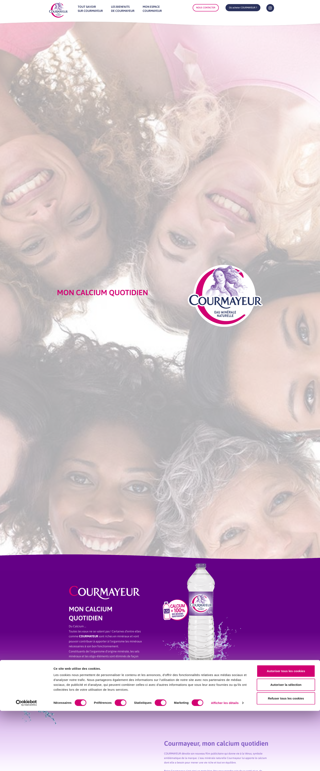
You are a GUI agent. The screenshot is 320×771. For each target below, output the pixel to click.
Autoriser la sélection (286, 745)
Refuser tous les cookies (286, 758)
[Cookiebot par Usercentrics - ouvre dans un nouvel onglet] (26, 763)
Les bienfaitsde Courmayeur (122, 8)
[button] (243, 7)
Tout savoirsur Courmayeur (90, 8)
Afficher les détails (225, 763)
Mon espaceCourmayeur (152, 8)
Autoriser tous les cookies (286, 731)
